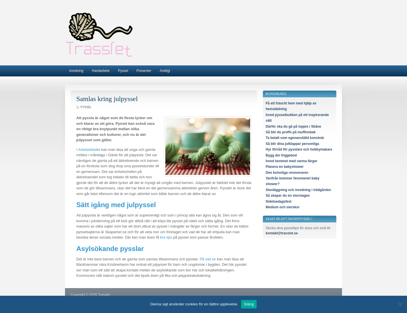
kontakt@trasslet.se (282, 233)
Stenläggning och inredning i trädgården (298, 190)
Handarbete (101, 71)
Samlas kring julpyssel (107, 98)
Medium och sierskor (283, 207)
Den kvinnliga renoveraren (287, 173)
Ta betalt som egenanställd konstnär (295, 138)
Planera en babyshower (285, 167)
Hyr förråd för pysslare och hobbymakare (299, 149)
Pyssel (123, 71)
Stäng (249, 304)
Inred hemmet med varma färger (291, 161)
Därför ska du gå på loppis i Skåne (293, 126)
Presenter (144, 71)
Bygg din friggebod (281, 155)
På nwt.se (208, 259)
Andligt (165, 71)
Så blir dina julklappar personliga (292, 144)
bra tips (166, 237)
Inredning (76, 71)
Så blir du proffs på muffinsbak (291, 132)
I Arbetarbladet (88, 149)
